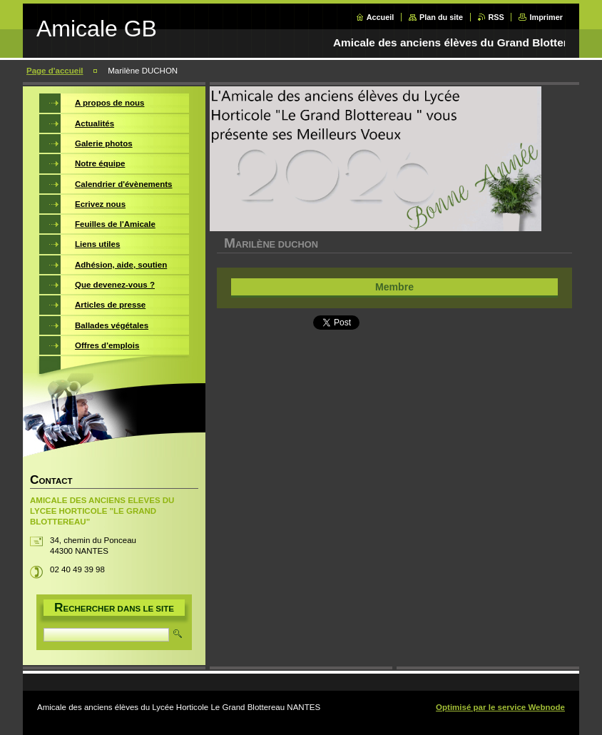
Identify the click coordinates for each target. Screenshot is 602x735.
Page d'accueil (54, 70)
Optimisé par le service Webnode (500, 707)
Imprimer (546, 17)
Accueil (380, 17)
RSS (496, 17)
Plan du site (441, 17)
